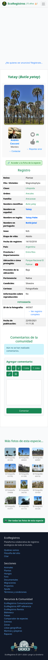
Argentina (30, 246)
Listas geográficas (12, 627)
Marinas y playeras (13, 630)
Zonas (7, 624)
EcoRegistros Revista (14, 609)
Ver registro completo (35, 313)
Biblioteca (9, 612)
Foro (6, 576)
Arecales (30, 193)
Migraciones (10, 582)
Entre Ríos (30, 252)
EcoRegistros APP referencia (17, 606)
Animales (8, 567)
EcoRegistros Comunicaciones (18, 603)
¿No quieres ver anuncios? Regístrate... (24, 62)
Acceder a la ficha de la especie (24, 162)
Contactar (14, 151)
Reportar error (34, 149)
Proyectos (8, 585)
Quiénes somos (11, 550)
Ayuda (7, 589)
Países (7, 615)
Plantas (7, 570)
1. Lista (36, 368)
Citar (6, 556)
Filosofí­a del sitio (12, 553)
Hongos (8, 573)
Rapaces (8, 634)
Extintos (8, 621)
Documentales (11, 579)
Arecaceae (31, 198)
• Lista (26, 368)
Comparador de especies (16, 618)
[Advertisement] (24, 34)
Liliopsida (30, 188)
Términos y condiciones (15, 592)
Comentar (24, 410)
